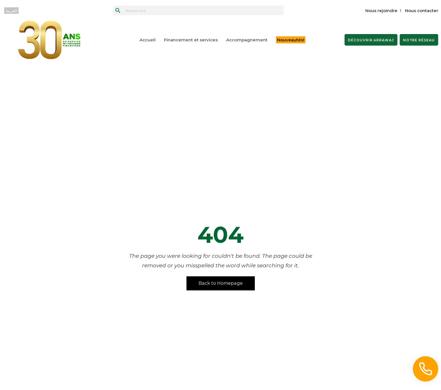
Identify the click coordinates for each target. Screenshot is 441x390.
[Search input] (203, 10)
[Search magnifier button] (118, 10)
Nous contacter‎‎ (421, 10)
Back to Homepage (221, 283)
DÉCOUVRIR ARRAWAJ (371, 40)
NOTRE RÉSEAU (419, 40)
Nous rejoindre (381, 10)
